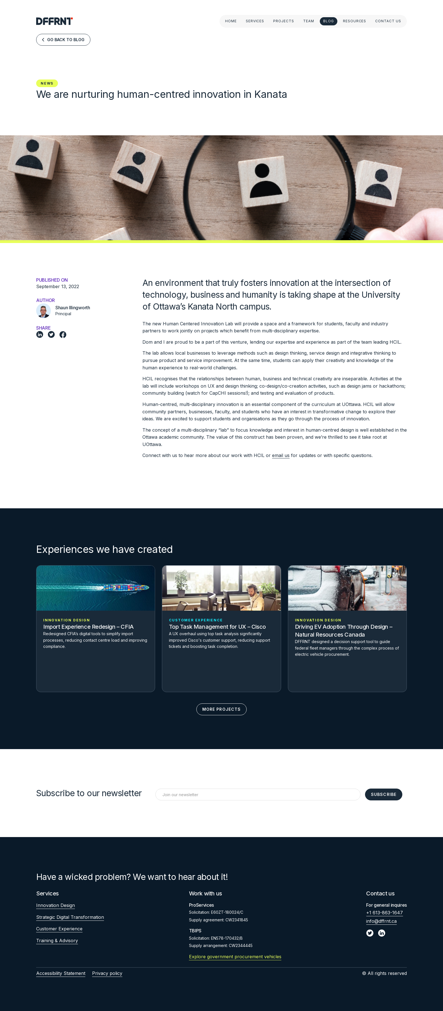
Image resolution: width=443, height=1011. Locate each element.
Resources (354, 21)
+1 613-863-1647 (384, 912)
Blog (328, 21)
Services (255, 21)
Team (308, 21)
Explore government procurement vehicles (235, 956)
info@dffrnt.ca (381, 921)
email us (281, 455)
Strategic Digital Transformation (70, 917)
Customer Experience (59, 928)
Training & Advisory (57, 940)
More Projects (221, 709)
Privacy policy (107, 973)
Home (231, 21)
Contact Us (388, 21)
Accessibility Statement (60, 973)
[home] (54, 21)
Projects (283, 21)
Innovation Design (55, 905)
